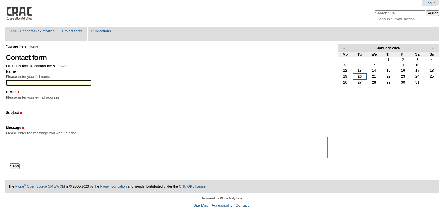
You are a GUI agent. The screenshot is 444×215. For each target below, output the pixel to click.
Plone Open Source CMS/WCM (40, 186)
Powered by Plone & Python (222, 198)
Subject (13, 112)
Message (14, 127)
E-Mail (12, 92)
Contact (242, 205)
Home (33, 46)
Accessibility (222, 205)
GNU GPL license (192, 186)
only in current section (397, 19)
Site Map (201, 205)
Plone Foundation (113, 186)
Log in (431, 3)
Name (11, 71)
